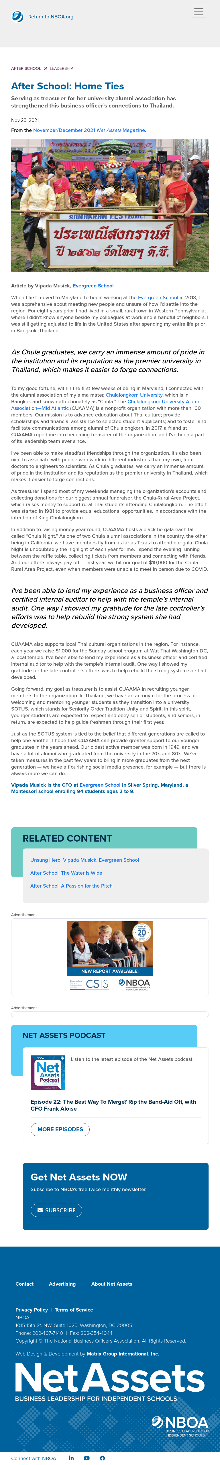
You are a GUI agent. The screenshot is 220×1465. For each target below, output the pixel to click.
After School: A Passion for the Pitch (71, 886)
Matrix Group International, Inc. (123, 1354)
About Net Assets (111, 1284)
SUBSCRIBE (57, 1210)
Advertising (62, 1284)
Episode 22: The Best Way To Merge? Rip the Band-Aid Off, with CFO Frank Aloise (113, 1105)
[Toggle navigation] (199, 12)
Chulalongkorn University (134, 395)
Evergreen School (93, 285)
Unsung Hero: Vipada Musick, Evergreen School (84, 860)
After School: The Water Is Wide (66, 873)
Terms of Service (74, 1310)
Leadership (61, 69)
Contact (24, 1284)
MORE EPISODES (60, 1129)
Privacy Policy (31, 1310)
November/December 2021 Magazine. (89, 130)
